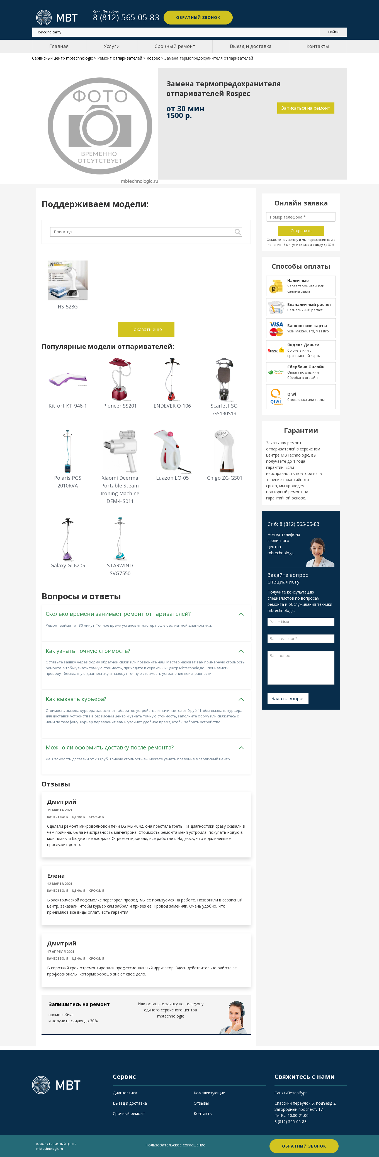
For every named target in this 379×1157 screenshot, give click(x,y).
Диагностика (125, 1092)
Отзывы (201, 1102)
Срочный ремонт (175, 46)
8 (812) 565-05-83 (290, 1121)
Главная (59, 46)
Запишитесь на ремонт (79, 1004)
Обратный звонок (198, 17)
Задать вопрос (288, 698)
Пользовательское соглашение (175, 1144)
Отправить (301, 230)
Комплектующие (209, 1092)
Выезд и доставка (251, 46)
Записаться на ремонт (305, 108)
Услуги (112, 46)
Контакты (318, 46)
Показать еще (146, 329)
